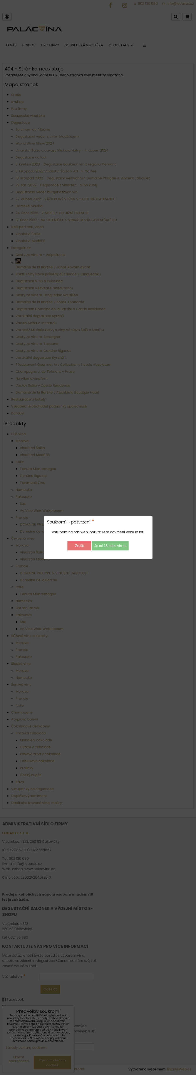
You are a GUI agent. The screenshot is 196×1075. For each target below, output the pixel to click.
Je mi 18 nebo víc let (110, 546)
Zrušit (79, 546)
